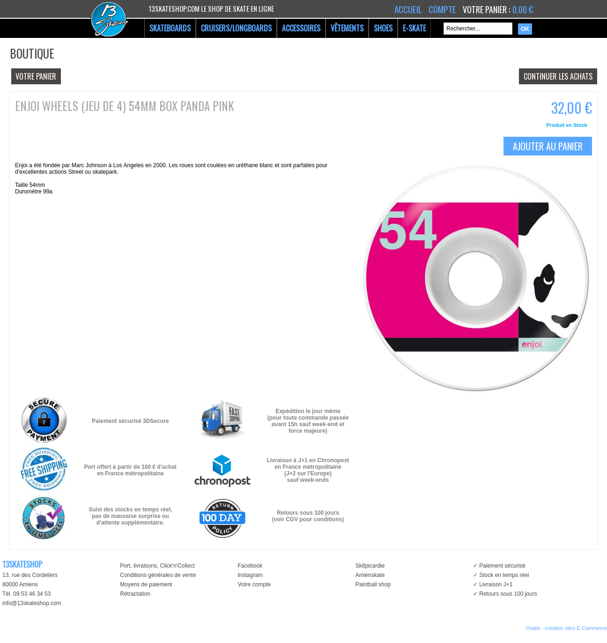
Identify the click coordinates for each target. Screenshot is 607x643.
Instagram (249, 575)
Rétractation (135, 594)
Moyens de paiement (146, 584)
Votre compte (254, 584)
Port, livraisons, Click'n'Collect (157, 565)
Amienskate (370, 575)
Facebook (249, 565)
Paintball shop (373, 584)
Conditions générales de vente (158, 575)
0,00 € (522, 9)
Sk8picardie (370, 565)
